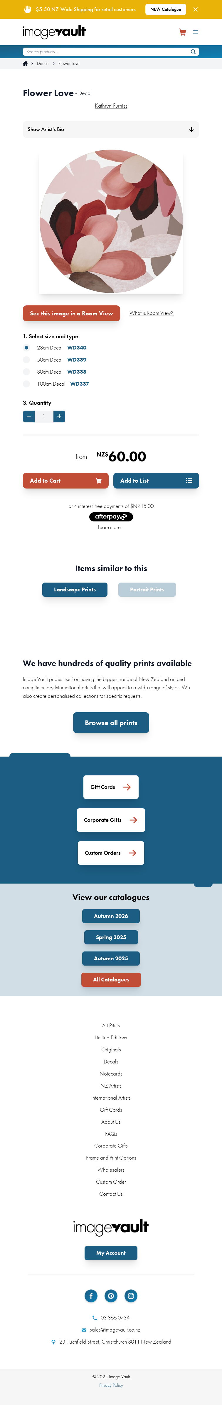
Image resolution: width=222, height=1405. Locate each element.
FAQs (111, 1134)
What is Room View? (152, 313)
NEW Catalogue (165, 9)
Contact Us (111, 1193)
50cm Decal (54, 360)
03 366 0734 (111, 1317)
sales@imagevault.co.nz (111, 1329)
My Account (111, 1253)
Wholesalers (111, 1169)
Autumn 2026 (111, 916)
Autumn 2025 (111, 958)
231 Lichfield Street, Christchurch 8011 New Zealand (111, 1341)
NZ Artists (111, 1085)
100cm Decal (56, 384)
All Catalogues (111, 979)
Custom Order (111, 1181)
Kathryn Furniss (111, 105)
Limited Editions (111, 1037)
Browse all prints (111, 722)
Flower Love (69, 63)
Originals (111, 1049)
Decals (43, 63)
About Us (111, 1121)
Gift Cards (111, 1109)
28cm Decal (54, 348)
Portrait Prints (147, 589)
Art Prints (111, 1025)
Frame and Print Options (111, 1157)
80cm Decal (54, 372)
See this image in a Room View (71, 313)
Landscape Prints (75, 589)
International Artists (111, 1097)
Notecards (111, 1073)
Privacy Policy (111, 1385)
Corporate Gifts (111, 1145)
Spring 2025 (111, 937)
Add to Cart (66, 480)
